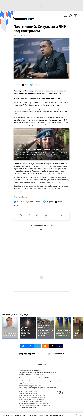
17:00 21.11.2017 (18, 35)
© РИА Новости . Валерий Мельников (22, 80)
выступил (33, 186)
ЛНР (41, 229)
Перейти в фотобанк (36, 80)
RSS (45, 364)
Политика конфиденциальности (30, 386)
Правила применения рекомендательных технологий (37, 388)
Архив (39, 364)
